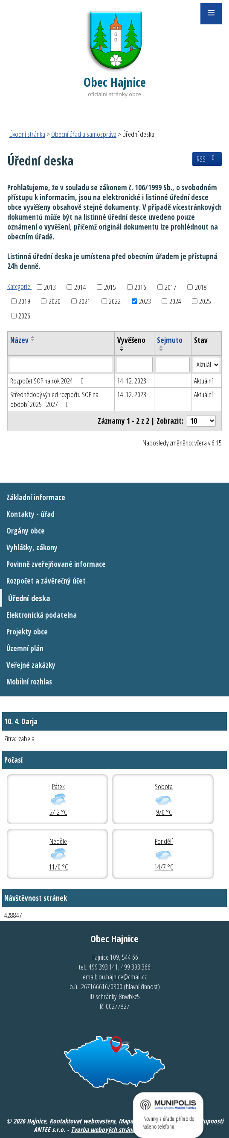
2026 (24, 316)
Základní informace (35, 497)
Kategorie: (19, 286)
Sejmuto (170, 340)
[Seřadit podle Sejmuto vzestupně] (161, 346)
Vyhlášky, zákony (32, 547)
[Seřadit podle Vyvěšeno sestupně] (122, 350)
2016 (140, 287)
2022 (115, 301)
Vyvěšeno (131, 340)
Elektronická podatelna (41, 615)
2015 (110, 287)
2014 (80, 287)
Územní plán (24, 648)
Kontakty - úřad (30, 514)
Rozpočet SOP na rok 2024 (48, 381)
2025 (205, 301)
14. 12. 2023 (131, 381)
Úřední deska (29, 598)
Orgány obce (25, 531)
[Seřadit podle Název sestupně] (33, 340)
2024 (175, 301)
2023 (145, 301)
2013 (50, 287)
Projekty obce (27, 632)
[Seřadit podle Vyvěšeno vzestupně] (122, 346)
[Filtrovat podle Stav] (206, 364)
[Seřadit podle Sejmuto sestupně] (161, 350)
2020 (55, 301)
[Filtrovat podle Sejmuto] (173, 364)
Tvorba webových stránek (104, 1129)
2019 (24, 301)
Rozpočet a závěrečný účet (46, 581)
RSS (207, 159)
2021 (84, 301)
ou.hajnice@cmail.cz (123, 977)
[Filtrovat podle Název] (61, 364)
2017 (171, 287)
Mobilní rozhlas (29, 682)
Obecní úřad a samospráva (83, 134)
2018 (201, 287)
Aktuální (203, 381)
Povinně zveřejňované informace (56, 564)
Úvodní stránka (27, 134)
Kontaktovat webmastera (82, 1121)
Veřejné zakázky (30, 665)
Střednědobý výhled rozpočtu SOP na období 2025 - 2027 (54, 399)
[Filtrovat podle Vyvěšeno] (134, 364)
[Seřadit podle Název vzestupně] (33, 337)
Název (19, 340)
